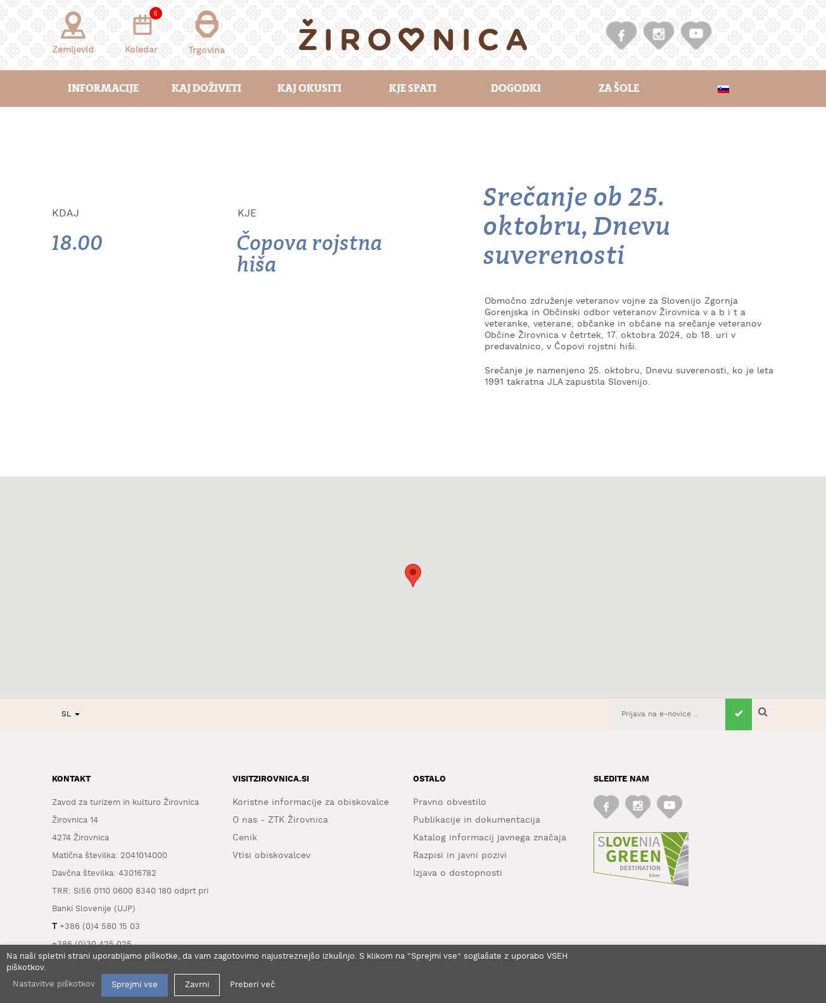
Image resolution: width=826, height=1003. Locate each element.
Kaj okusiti (309, 88)
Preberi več (252, 985)
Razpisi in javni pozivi (460, 855)
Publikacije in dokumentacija (476, 820)
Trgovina (206, 32)
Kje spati (412, 88)
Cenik (244, 838)
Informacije (103, 88)
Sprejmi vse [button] (134, 985)
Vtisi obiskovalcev (271, 855)
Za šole (619, 88)
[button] (413, 575)
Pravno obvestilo (449, 802)
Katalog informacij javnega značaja (489, 838)
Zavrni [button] (197, 985)
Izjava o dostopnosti (457, 873)
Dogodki (516, 88)
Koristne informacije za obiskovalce (310, 802)
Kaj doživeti (206, 88)
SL (70, 714)
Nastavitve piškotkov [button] (54, 984)
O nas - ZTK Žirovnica (280, 820)
